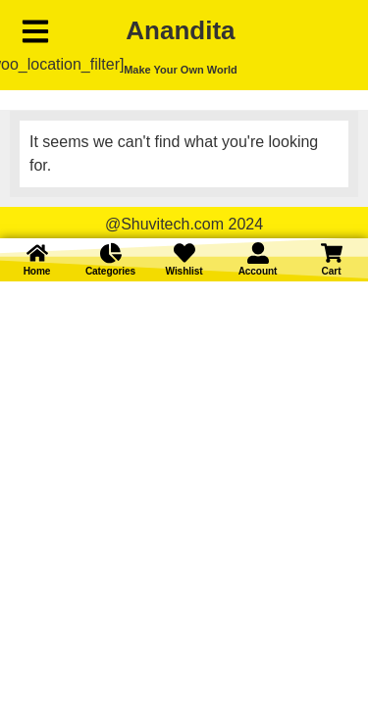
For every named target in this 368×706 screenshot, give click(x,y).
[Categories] (111, 253)
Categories (110, 271)
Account (258, 271)
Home (37, 271)
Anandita (180, 30)
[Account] (258, 253)
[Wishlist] (184, 253)
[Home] (37, 253)
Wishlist (184, 271)
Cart (332, 271)
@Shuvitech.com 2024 (184, 224)
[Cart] (331, 253)
